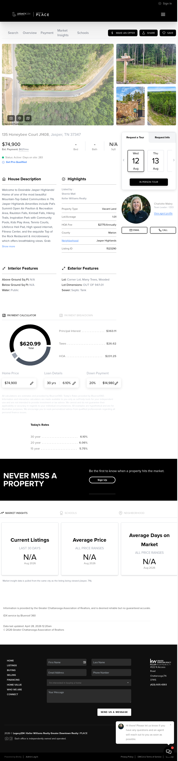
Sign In (165, 3)
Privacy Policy (127, 757)
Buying (11, 670)
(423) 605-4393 (158, 684)
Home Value (14, 684)
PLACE (83, 733)
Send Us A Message (114, 712)
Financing (13, 679)
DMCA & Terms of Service (149, 757)
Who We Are (14, 689)
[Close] (170, 724)
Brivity (19, 757)
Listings (12, 665)
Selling (11, 675)
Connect (12, 694)
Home (10, 660)
